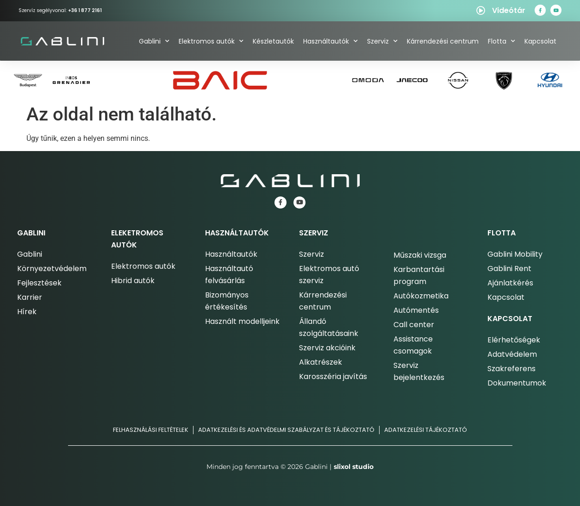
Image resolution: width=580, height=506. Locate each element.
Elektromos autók (211, 41)
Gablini (154, 41)
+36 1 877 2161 (85, 10)
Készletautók (273, 41)
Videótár (508, 10)
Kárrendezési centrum (443, 41)
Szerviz (382, 41)
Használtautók (330, 41)
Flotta (501, 41)
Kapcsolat (540, 41)
